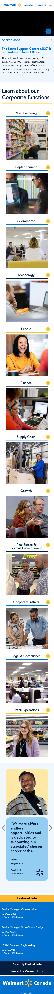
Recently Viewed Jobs (27, 971)
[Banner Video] (27, 23)
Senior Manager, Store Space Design (23, 927)
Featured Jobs (27, 898)
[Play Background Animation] (45, 31)
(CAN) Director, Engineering (18, 945)
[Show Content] (48, 113)
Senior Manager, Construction (19, 909)
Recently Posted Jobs (27, 964)
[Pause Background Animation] (48, 31)
